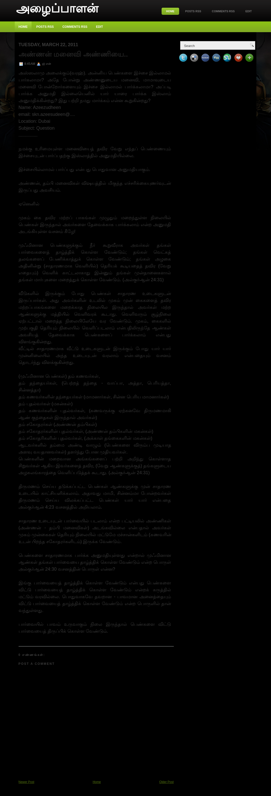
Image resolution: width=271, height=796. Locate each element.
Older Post (166, 782)
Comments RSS (223, 11)
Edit (248, 11)
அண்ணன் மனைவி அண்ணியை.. (73, 54)
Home (170, 11)
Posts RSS (193, 11)
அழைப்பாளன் (57, 8)
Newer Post (26, 782)
